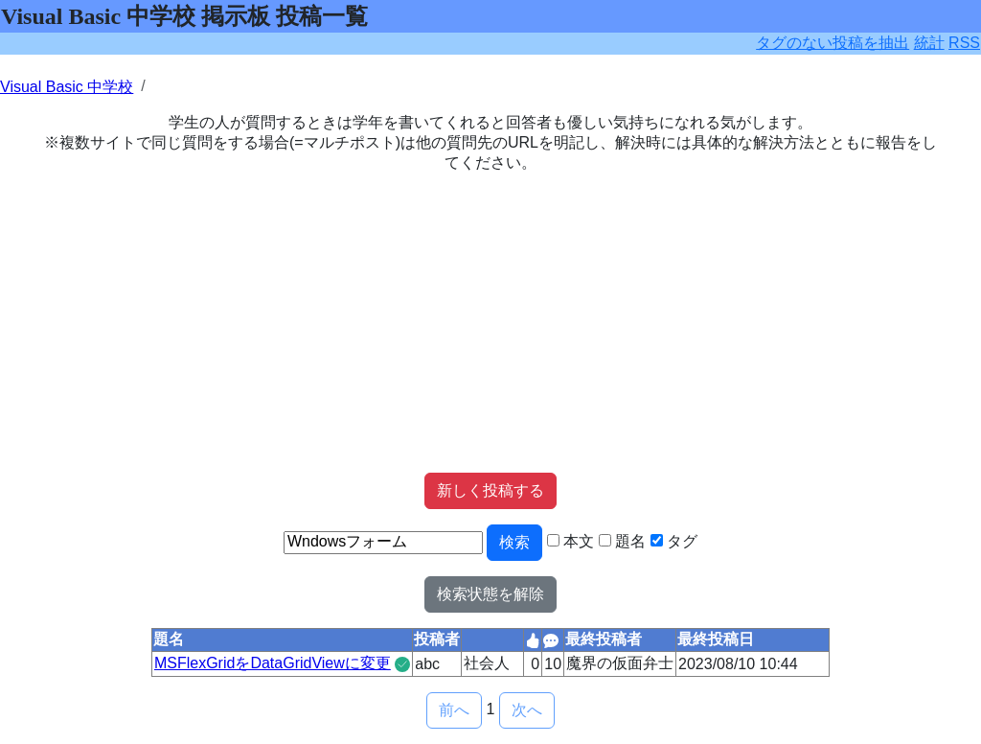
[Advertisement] (490, 323)
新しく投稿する (490, 490)
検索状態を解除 (490, 594)
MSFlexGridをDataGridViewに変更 (272, 663)
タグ (682, 541)
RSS (964, 43)
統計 (929, 43)
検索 (514, 542)
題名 (630, 541)
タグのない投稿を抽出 (832, 43)
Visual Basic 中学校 (66, 87)
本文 (578, 541)
